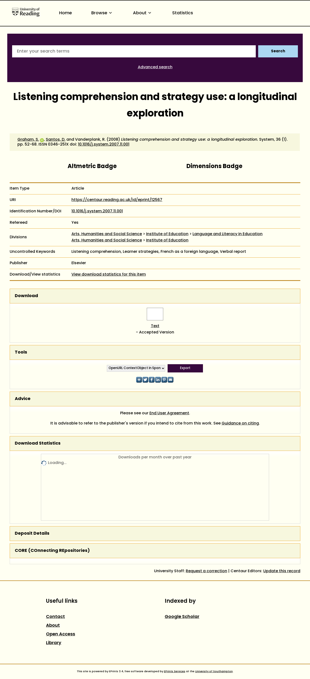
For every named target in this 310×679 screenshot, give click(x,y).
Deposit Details (32, 533)
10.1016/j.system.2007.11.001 (103, 144)
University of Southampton (214, 671)
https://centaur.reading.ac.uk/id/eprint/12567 (116, 200)
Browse (102, 13)
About (143, 13)
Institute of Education (167, 234)
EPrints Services (174, 671)
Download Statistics (38, 443)
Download (26, 296)
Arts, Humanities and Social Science (106, 234)
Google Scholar (182, 617)
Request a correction (206, 571)
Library (53, 643)
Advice (23, 399)
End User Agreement (169, 413)
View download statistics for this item (108, 274)
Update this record (281, 571)
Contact (55, 617)
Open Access (60, 634)
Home (65, 13)
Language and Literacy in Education (228, 234)
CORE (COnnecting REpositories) (52, 551)
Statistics (182, 13)
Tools (21, 352)
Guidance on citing (240, 423)
